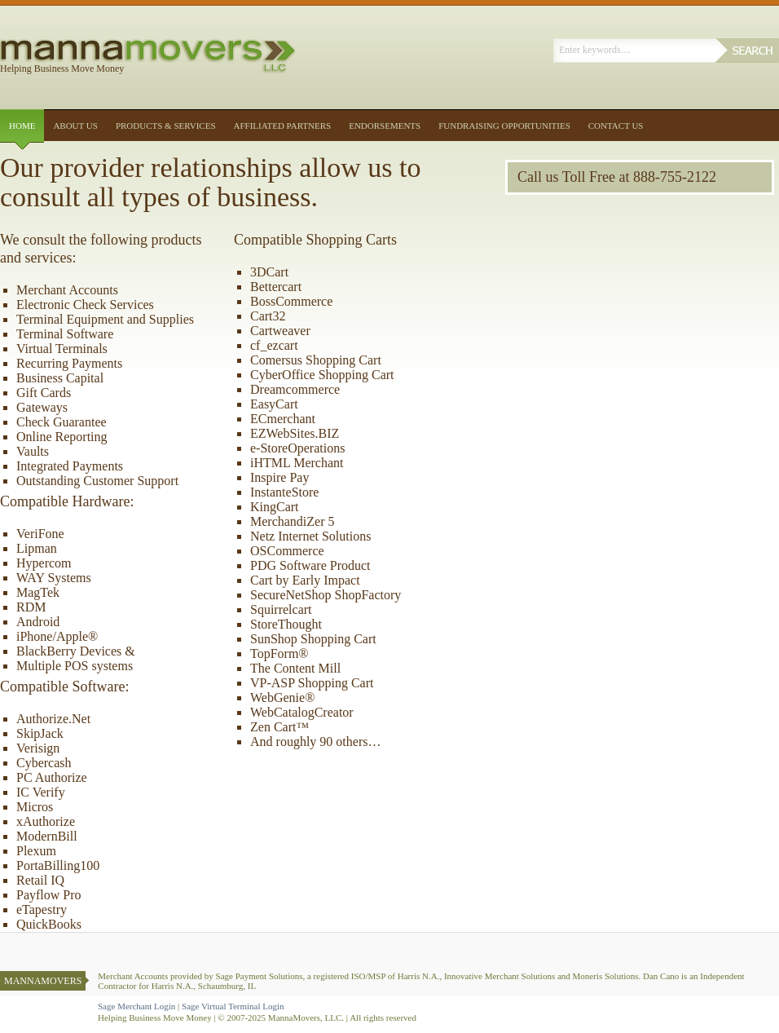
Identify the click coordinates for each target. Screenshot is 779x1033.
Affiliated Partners (283, 125)
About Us (75, 125)
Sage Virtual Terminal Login (233, 1006)
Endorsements (384, 125)
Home (22, 125)
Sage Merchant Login (136, 1006)
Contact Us (616, 125)
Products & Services (166, 125)
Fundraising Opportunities (504, 125)
